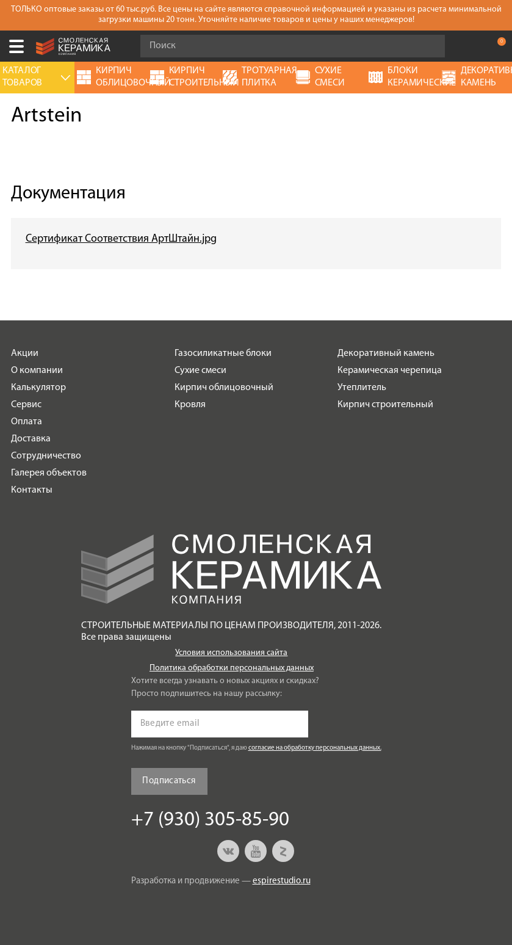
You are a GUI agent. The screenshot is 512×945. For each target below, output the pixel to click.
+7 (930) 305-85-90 (471, 46)
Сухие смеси (200, 370)
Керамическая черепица (389, 370)
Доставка (31, 439)
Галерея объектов (49, 473)
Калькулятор (38, 388)
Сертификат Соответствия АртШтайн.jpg (121, 239)
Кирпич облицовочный (224, 388)
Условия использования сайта (231, 652)
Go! (429, 46)
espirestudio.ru (282, 881)
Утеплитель (361, 388)
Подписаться (168, 781)
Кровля (190, 405)
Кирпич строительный (385, 405)
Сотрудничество (46, 456)
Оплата (26, 422)
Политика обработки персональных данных (232, 668)
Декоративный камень (385, 353)
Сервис (26, 405)
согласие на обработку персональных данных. (314, 748)
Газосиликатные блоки (223, 353)
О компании (37, 370)
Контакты (31, 490)
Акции (24, 353)
